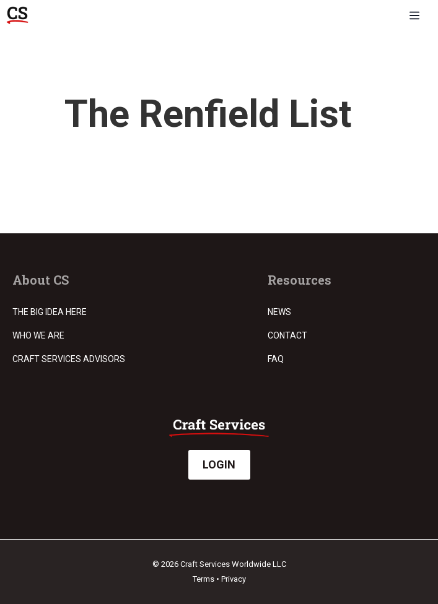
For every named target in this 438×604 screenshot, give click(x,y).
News (279, 312)
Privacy (233, 579)
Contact (287, 335)
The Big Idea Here (49, 312)
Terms (203, 579)
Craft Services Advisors (68, 359)
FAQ (276, 359)
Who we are (38, 335)
